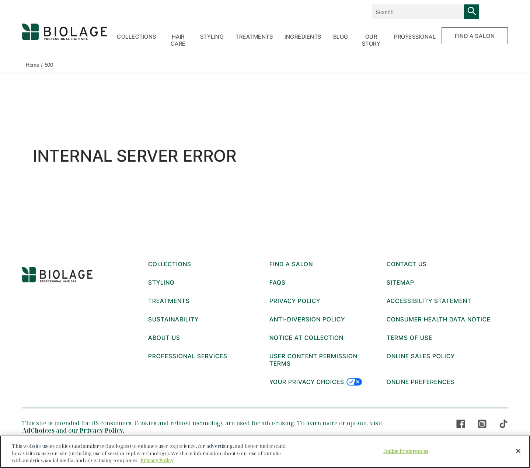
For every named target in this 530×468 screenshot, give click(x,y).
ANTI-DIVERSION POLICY (307, 319)
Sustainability (173, 319)
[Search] (472, 11)
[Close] (518, 451)
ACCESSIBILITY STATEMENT (429, 301)
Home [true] (32, 64)
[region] (265, 451)
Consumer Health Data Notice (439, 319)
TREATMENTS (254, 36)
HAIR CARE (178, 40)
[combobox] (418, 11)
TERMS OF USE (409, 337)
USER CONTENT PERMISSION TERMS (313, 359)
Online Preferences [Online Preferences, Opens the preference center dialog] (405, 450)
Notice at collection (306, 337)
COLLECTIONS (136, 36)
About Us (164, 337)
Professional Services (187, 356)
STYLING (212, 36)
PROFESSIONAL (415, 36)
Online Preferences (420, 382)
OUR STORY (371, 40)
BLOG (340, 36)
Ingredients (303, 36)
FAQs (277, 282)
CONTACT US (407, 264)
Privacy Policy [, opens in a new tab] (156, 460)
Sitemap (400, 282)
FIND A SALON (475, 35)
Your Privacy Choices (315, 382)
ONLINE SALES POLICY (421, 356)
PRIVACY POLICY (294, 301)
